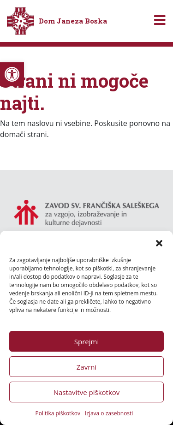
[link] (12, 74)
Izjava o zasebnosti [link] (109, 413)
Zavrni (87, 366)
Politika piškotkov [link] (58, 413)
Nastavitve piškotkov (87, 392)
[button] (159, 242)
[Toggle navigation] (160, 21)
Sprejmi (86, 341)
